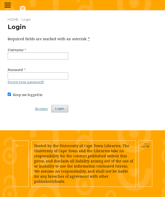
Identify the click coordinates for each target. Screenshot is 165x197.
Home (13, 19)
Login (59, 108)
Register (41, 108)
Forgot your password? (26, 82)
